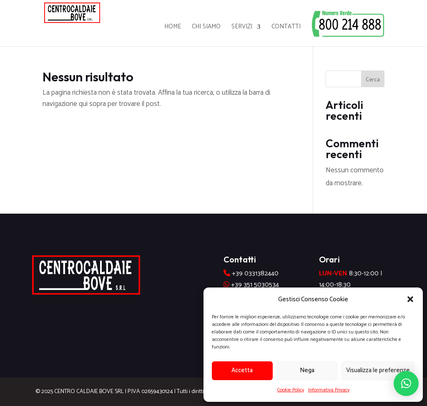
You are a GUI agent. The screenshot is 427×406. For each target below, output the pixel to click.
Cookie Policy (290, 390)
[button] (410, 299)
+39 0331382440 (255, 273)
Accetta (242, 370)
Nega (307, 370)
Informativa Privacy (328, 390)
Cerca (373, 80)
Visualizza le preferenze (378, 370)
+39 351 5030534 (255, 284)
